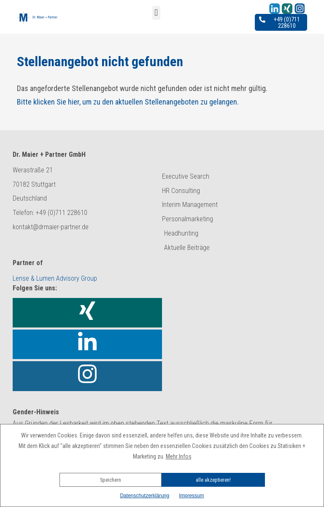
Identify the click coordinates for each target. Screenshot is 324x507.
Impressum (191, 496)
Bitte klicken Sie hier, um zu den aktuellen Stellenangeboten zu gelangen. (128, 101)
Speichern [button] (110, 480)
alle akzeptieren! (213, 480)
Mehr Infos (179, 456)
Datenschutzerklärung (144, 496)
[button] (162, 468)
